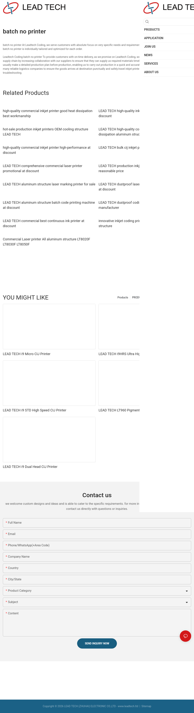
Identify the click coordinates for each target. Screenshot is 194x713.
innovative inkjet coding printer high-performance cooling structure (142, 223)
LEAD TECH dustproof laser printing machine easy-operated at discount (144, 186)
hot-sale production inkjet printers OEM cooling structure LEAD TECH (45, 131)
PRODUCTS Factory (143, 297)
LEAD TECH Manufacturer (174, 297)
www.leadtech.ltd (128, 706)
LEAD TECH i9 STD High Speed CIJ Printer (34, 410)
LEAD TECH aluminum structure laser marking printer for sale (49, 184)
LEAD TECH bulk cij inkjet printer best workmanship (137, 147)
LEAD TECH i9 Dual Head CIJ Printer (30, 467)
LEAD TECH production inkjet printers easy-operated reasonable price (138, 168)
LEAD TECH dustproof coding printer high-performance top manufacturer (143, 205)
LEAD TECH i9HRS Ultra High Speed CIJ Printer (134, 354)
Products (122, 297)
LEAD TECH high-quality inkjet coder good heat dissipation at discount (144, 113)
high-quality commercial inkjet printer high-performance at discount (47, 150)
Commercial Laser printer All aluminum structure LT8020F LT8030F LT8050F (46, 241)
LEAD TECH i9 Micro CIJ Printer (26, 354)
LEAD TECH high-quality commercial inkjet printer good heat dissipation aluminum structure (144, 131)
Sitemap (146, 706)
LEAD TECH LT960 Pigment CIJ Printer (127, 410)
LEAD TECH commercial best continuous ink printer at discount (43, 223)
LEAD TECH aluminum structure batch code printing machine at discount (49, 205)
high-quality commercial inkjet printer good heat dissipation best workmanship (47, 113)
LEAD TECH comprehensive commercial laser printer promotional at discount (42, 168)
